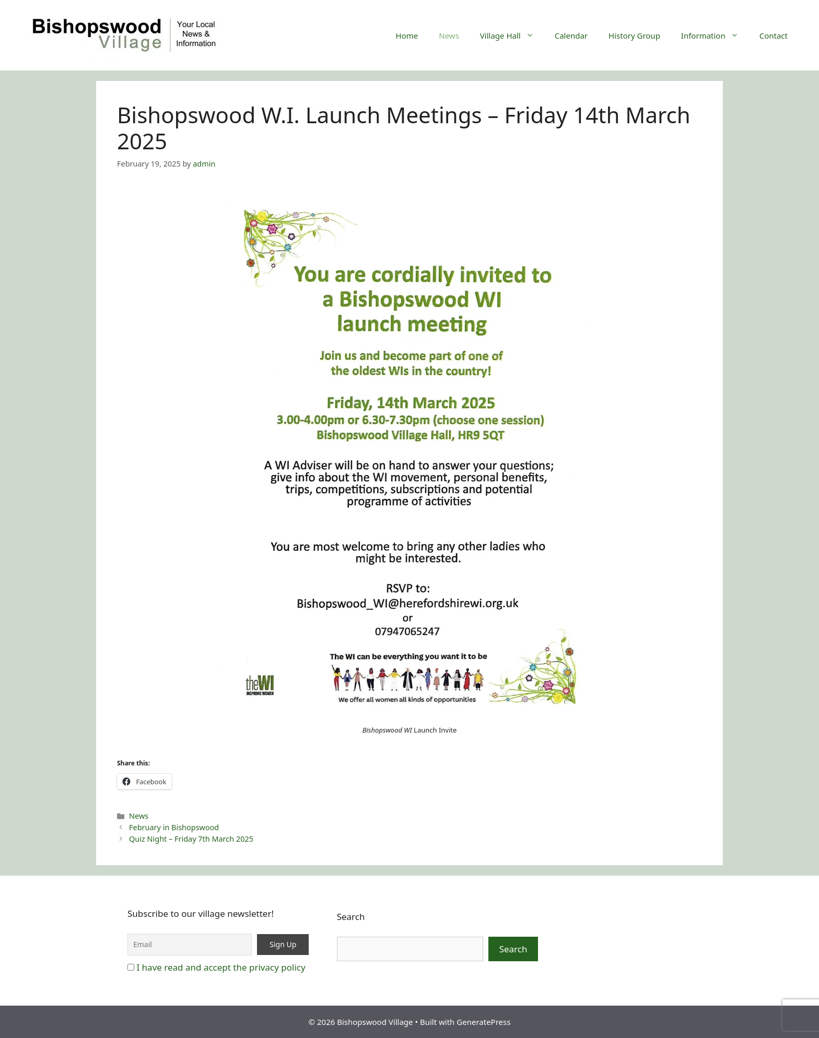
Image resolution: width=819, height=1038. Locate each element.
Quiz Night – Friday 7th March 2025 (191, 839)
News (449, 35)
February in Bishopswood (174, 827)
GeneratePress (483, 1022)
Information (715, 35)
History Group (634, 35)
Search (351, 917)
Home (407, 35)
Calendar (571, 35)
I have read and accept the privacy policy (220, 967)
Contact (773, 35)
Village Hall (512, 35)
